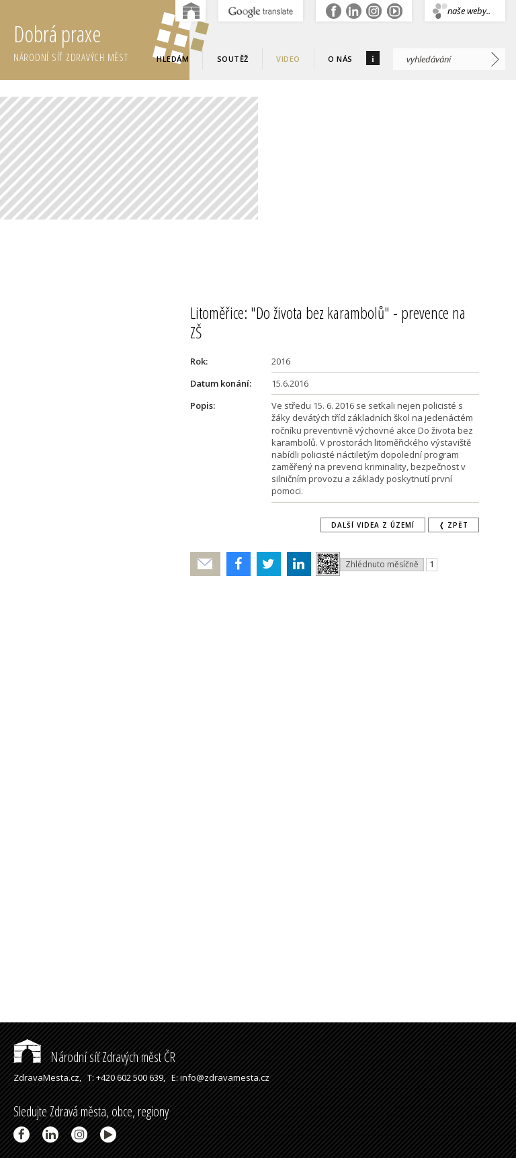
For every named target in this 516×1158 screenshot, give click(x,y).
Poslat (205, 564)
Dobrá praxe (101, 40)
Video (288, 59)
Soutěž (233, 59)
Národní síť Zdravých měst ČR (94, 1057)
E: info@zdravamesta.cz (220, 1077)
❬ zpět (453, 525)
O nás (340, 59)
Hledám (173, 59)
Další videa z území (373, 525)
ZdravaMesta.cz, (47, 1077)
